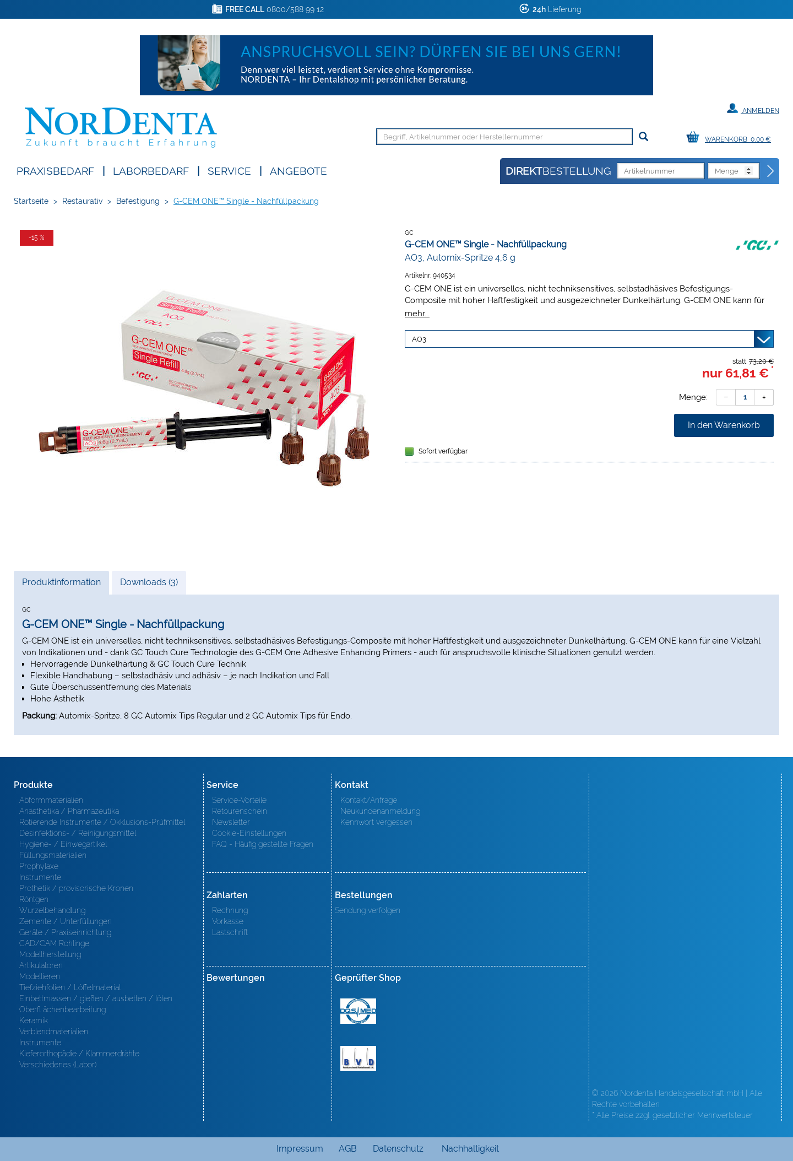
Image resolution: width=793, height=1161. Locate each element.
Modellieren (39, 976)
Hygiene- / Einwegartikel (63, 844)
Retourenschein (239, 811)
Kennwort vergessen (376, 822)
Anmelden (753, 108)
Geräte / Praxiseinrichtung (65, 932)
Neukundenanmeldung (380, 811)
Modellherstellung (50, 954)
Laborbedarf (151, 170)
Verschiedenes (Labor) (57, 1064)
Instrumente (40, 877)
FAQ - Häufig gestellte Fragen (262, 844)
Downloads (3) (149, 582)
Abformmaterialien (51, 800)
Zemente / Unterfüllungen (65, 921)
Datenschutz (398, 1148)
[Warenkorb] (731, 137)
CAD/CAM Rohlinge (54, 943)
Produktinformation (61, 585)
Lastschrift (230, 932)
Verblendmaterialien (53, 1031)
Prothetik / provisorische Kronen (76, 888)
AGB (348, 1148)
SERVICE (229, 170)
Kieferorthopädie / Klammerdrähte (79, 1053)
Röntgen (33, 899)
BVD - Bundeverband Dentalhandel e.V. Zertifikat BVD (358, 1058)
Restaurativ (82, 201)
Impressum (299, 1148)
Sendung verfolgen (367, 910)
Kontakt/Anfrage (368, 800)
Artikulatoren (41, 965)
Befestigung (138, 201)
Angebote (298, 170)
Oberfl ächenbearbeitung (62, 1009)
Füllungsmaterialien (52, 855)
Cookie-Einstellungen (249, 833)
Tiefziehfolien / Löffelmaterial (70, 987)
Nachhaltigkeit (470, 1148)
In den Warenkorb (724, 425)
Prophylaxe (38, 866)
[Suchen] (643, 137)
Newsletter (231, 822)
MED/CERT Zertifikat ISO (358, 1011)
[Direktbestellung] (771, 171)
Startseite (31, 201)
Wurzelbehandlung (52, 910)
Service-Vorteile (239, 800)
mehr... (417, 313)
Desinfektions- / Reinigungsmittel (77, 833)
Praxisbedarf (55, 170)
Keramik (33, 1020)
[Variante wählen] (589, 339)
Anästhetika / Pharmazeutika (69, 811)
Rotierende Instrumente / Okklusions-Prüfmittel (102, 822)
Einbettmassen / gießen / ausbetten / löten (95, 998)
